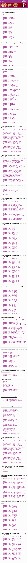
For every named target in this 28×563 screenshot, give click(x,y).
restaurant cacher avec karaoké (11, 403)
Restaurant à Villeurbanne (9, 121)
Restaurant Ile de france (9, 54)
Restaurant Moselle (8, 57)
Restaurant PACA (7, 59)
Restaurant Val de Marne (9, 64)
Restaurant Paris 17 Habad (9, 525)
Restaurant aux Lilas (8, 98)
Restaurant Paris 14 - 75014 (9, 305)
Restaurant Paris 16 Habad (9, 524)
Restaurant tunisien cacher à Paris (11, 433)
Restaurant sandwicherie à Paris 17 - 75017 (13, 461)
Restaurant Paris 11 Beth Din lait (11, 271)
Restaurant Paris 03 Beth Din (10, 229)
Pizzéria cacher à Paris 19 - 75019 (11, 175)
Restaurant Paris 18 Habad (9, 526)
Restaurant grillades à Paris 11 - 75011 (12, 137)
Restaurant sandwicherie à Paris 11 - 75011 (13, 150)
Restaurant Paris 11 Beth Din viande (12, 549)
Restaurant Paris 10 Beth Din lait (11, 270)
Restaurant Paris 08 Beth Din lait (11, 267)
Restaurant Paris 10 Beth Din (10, 238)
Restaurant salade (7, 36)
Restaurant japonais (8, 30)
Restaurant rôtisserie (8, 35)
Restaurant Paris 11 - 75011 (9, 301)
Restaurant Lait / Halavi (9, 374)
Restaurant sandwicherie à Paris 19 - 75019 (13, 180)
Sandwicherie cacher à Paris (10, 432)
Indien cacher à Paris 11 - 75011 (11, 138)
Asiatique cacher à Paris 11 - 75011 (11, 132)
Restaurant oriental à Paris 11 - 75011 (12, 143)
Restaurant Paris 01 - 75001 (10, 289)
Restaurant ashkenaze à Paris (10, 409)
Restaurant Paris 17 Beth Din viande (12, 557)
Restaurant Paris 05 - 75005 (10, 294)
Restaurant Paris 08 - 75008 (10, 298)
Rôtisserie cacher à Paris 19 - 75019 (11, 178)
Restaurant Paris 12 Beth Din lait (11, 272)
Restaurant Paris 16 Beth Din (10, 246)
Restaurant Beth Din (8, 352)
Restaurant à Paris (7, 112)
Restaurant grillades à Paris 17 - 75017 (12, 448)
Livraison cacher (7, 384)
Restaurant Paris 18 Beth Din (10, 248)
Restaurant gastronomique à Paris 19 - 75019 (14, 166)
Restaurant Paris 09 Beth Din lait (11, 269)
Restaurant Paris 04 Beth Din (10, 231)
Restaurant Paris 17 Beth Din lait (11, 279)
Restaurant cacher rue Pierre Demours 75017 (14, 331)
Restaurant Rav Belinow (9, 361)
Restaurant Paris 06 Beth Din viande (12, 543)
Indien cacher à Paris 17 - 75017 (11, 449)
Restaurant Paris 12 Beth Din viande (12, 551)
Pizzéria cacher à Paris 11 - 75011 (11, 145)
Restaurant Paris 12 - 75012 (9, 303)
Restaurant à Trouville (8, 119)
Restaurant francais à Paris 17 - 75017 (12, 446)
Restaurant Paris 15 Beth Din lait (11, 276)
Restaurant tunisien (8, 38)
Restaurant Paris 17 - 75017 (9, 309)
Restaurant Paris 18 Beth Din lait (11, 280)
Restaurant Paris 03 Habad (10, 507)
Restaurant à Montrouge (9, 105)
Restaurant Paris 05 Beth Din (10, 232)
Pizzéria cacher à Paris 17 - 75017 (11, 456)
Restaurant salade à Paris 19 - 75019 (12, 179)
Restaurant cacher (7, 383)
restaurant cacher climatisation (11, 399)
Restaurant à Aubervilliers (9, 74)
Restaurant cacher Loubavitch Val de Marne (14, 495)
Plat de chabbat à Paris (9, 428)
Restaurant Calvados (8, 48)
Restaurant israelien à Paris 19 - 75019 (12, 170)
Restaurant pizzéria (8, 32)
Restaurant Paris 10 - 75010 (10, 300)
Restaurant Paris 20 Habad (10, 529)
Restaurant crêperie (8, 19)
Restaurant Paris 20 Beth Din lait (11, 283)
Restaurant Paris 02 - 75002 (10, 290)
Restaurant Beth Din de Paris (10, 356)
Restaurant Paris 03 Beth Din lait (11, 261)
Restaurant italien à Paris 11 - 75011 (12, 141)
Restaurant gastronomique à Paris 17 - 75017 (14, 447)
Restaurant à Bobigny (8, 75)
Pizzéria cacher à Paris (9, 427)
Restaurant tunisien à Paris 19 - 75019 (12, 181)
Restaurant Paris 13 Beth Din (10, 242)
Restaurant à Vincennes (9, 122)
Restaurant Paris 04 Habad (10, 509)
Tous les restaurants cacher (10, 345)
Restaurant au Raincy (8, 97)
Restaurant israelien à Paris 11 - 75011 (12, 140)
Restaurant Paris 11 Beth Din (10, 239)
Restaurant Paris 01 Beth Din (10, 227)
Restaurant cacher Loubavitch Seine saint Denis (15, 494)
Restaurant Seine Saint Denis (10, 62)
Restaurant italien (7, 28)
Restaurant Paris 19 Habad (9, 528)
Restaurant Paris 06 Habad (10, 511)
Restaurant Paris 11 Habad (9, 518)
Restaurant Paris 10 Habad (10, 516)
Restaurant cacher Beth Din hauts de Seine (13, 208)
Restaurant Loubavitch (8, 359)
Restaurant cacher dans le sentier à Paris (13, 340)
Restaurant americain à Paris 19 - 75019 (13, 160)
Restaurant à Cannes (8, 79)
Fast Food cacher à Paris (9, 415)
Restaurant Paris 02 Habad (10, 506)
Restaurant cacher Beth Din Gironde (12, 207)
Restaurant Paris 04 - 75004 (10, 293)
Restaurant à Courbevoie (9, 83)
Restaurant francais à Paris (10, 416)
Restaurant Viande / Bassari (10, 375)
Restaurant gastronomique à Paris (11, 418)
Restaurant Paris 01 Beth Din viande (12, 537)
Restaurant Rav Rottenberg (9, 364)
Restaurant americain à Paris (10, 410)
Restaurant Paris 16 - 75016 (9, 308)
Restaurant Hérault (8, 52)
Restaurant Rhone (7, 61)
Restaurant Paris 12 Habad (9, 519)
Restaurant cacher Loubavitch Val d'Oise (13, 496)
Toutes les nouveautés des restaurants (12, 388)
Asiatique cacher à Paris (9, 411)
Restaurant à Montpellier (9, 103)
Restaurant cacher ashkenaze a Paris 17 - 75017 (14, 440)
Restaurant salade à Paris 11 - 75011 (12, 148)
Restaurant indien (7, 26)
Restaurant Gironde (8, 50)
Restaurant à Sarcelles (8, 117)
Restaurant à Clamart (8, 81)
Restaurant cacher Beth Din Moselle (12, 210)
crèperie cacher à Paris (8, 414)
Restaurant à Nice (7, 108)
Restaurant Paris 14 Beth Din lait (11, 275)
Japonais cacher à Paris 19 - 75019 (11, 173)
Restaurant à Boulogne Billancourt (12, 78)
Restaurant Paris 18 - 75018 (9, 310)
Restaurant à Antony (8, 72)
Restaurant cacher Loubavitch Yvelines (13, 497)
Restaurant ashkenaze (8, 14)
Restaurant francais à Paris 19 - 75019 (12, 165)
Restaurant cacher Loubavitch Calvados (13, 483)
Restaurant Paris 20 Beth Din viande (12, 561)
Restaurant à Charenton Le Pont (11, 80)
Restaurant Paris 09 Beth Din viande (12, 547)
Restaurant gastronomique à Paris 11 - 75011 (14, 136)
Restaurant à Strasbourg (9, 118)
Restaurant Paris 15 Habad (9, 523)
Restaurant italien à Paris (9, 423)
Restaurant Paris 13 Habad (9, 520)
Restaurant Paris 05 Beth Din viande (12, 542)
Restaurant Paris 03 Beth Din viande (12, 539)
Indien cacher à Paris (8, 420)
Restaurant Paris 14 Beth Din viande (12, 553)
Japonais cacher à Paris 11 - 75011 (11, 142)
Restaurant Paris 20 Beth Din (10, 251)
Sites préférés (6, 386)
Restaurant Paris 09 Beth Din (10, 237)
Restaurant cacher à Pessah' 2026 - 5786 (13, 393)
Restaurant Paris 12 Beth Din (10, 241)
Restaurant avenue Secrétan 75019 (11, 335)
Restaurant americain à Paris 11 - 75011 (13, 131)
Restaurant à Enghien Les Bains (11, 86)
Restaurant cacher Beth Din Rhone (11, 214)
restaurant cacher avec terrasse (11, 401)
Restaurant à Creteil (8, 84)
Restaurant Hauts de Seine (9, 51)
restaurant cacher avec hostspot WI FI (12, 400)
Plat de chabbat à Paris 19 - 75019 (11, 176)
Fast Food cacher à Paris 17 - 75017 (11, 444)
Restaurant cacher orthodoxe (10, 366)
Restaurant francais (8, 22)
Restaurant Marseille (8, 56)
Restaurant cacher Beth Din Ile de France (13, 209)
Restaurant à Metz (7, 102)
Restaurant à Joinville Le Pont (10, 91)
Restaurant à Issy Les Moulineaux (11, 89)
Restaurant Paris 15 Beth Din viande (12, 554)
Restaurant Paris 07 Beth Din (10, 234)
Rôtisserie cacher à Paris (9, 429)
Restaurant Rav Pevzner (9, 362)
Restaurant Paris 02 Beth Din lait (11, 260)
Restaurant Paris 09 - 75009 (10, 299)
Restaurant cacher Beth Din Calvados (12, 205)
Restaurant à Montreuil (9, 104)
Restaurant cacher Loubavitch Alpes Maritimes (14, 478)
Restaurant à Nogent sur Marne (11, 109)
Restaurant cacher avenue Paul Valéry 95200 (14, 341)
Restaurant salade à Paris (9, 430)
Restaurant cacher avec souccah (11, 190)
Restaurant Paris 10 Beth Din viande (12, 548)
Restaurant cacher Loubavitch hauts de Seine (14, 486)
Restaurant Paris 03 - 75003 (10, 291)
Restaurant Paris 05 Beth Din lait (11, 263)
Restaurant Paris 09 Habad (10, 515)
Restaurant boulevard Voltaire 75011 (12, 323)
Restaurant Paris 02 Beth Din (10, 228)
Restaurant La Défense (8, 336)
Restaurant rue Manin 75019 (10, 332)
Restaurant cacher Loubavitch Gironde (12, 485)
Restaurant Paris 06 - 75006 (10, 295)
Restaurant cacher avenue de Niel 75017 (13, 328)
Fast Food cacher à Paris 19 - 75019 (11, 164)
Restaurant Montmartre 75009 (10, 322)
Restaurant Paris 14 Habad (9, 521)
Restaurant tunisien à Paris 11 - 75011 (12, 151)
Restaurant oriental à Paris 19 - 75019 (12, 174)
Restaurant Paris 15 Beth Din (10, 245)
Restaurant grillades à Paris (10, 419)
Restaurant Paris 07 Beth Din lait (11, 266)
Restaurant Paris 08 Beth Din (10, 236)
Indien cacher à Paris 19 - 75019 (11, 169)
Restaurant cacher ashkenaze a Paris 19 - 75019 (15, 159)
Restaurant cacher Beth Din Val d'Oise (12, 218)
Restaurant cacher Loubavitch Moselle (12, 488)
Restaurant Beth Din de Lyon (10, 354)
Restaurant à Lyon (7, 55)
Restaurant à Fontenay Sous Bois (11, 88)
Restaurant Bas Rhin (8, 47)
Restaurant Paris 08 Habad (10, 514)
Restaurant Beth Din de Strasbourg (11, 357)
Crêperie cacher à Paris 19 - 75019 (11, 162)
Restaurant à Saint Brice (9, 113)
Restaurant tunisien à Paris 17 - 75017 (12, 462)
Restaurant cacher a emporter (10, 390)
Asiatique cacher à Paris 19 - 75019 (11, 161)
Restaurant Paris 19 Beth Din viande (12, 559)
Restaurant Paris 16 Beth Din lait (11, 277)
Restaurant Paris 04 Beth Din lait (11, 262)
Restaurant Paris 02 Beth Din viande (12, 538)
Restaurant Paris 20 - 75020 (10, 313)
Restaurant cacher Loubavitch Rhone (12, 492)
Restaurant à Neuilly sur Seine (10, 107)
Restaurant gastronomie (9, 23)
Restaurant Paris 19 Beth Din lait (11, 281)
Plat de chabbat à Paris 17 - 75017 (11, 457)
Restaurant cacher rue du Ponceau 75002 (13, 319)
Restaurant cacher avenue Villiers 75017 (13, 327)
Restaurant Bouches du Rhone (10, 46)
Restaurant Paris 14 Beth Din (10, 243)
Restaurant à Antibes (8, 71)
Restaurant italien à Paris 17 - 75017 (12, 452)
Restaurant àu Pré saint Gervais (11, 95)
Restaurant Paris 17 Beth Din (10, 247)
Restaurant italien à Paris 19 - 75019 (12, 171)
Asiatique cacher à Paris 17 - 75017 (11, 443)
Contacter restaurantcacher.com (11, 389)
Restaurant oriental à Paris (10, 425)
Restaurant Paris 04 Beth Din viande (12, 540)
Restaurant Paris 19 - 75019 (9, 312)
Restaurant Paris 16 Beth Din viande (12, 556)
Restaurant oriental (8, 31)
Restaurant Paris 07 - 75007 (10, 296)
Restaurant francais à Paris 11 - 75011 (12, 135)
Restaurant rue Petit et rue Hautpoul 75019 (13, 333)
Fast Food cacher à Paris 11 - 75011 (11, 133)
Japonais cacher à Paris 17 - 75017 (11, 453)
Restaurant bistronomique (9, 18)
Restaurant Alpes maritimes (10, 45)
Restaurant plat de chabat (9, 33)
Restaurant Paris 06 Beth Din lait (11, 265)
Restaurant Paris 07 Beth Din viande (12, 544)
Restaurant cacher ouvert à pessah (11, 191)
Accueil (5, 381)
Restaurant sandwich (8, 37)
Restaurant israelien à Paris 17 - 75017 (12, 451)
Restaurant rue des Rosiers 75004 (11, 321)
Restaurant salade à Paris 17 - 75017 (12, 459)
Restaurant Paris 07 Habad (10, 513)
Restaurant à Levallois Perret (10, 99)
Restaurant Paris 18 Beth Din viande (12, 558)
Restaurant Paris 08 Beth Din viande (12, 545)
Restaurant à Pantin (8, 110)
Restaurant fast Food (8, 21)
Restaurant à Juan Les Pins (9, 90)
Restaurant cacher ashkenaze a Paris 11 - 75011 (14, 129)
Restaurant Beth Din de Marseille (11, 355)
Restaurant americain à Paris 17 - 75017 (13, 442)
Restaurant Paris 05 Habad (10, 510)
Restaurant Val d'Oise (8, 65)
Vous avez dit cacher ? (8, 385)
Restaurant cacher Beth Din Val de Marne (13, 217)
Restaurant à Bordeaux (9, 76)
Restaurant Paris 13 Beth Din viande (12, 552)
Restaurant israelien (8, 27)
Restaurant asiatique (8, 17)
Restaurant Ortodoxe (8, 360)
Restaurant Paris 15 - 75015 (9, 306)
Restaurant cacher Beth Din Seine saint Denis (14, 215)
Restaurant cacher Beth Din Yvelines (12, 219)
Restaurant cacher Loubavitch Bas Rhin (13, 482)
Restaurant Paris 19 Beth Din (10, 250)
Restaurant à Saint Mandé (9, 114)
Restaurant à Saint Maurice (10, 116)
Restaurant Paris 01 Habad (10, 505)
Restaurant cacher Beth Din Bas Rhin (12, 204)
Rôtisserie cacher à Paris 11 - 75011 (11, 147)
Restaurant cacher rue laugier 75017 (12, 330)
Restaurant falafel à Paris (9, 421)
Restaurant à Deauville (9, 85)
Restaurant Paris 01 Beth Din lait (11, 258)
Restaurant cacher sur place (10, 391)
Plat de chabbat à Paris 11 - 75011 (11, 146)
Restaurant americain (8, 16)
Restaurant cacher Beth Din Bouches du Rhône (14, 203)
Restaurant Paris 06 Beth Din (10, 233)
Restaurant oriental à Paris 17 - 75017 (12, 454)
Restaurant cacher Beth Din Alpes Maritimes (14, 201)
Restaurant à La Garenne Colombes (12, 93)
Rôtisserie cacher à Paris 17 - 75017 (11, 458)
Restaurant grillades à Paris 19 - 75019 (12, 167)
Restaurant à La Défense (9, 94)
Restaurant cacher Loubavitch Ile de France (14, 487)
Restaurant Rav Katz (8, 365)
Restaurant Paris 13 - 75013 (9, 304)
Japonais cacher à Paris (9, 424)
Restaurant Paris (7, 60)
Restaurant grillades (8, 25)
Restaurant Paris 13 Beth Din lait (11, 274)
